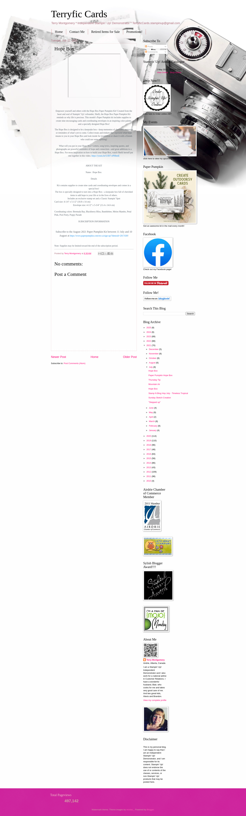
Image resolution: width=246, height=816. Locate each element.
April (151, 417)
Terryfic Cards (79, 14)
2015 (149, 458)
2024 (149, 332)
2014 (149, 463)
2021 (149, 345)
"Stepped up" (154, 402)
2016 (149, 454)
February (153, 426)
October (153, 358)
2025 (149, 327)
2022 (149, 341)
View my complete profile (154, 700)
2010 (149, 481)
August (152, 362)
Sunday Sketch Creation (159, 397)
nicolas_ (130, 809)
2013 (149, 467)
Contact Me (77, 32)
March (152, 421)
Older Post (130, 357)
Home (59, 32)
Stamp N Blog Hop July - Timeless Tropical (168, 393)
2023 (149, 336)
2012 (149, 472)
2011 (149, 476)
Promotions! (134, 32)
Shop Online (175, 72)
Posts (149, 46)
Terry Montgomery (155, 660)
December (154, 349)
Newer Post (58, 357)
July (151, 367)
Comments (151, 52)
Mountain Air (154, 384)
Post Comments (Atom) (74, 363)
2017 (149, 449)
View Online (162, 72)
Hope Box (153, 371)
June (151, 408)
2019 (149, 440)
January (153, 430)
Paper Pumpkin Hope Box (160, 375)
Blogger (150, 809)
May (151, 412)
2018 (149, 445)
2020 (149, 436)
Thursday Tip (154, 380)
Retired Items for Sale (105, 32)
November (154, 353)
